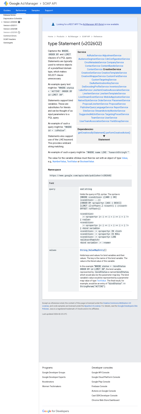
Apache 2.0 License (92, 306)
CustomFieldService (116, 76)
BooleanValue (87, 161)
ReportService (121, 107)
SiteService (89, 110)
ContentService (95, 69)
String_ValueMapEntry (92, 250)
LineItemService (91, 93)
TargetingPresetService (117, 114)
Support (49, 10)
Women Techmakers (51, 386)
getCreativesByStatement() (91, 132)
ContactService (92, 66)
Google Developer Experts (54, 377)
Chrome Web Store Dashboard (105, 400)
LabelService (85, 90)
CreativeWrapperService (93, 76)
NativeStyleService (87, 100)
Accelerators (48, 382)
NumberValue (59, 161)
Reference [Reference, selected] (21, 10)
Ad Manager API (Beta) (93, 24)
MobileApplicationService (117, 97)
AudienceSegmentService (91, 59)
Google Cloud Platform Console (106, 377)
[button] (19, 22)
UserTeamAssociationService (94, 121)
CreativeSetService (91, 72)
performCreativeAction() (118, 132)
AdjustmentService (111, 55)
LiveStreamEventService (90, 97)
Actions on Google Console (104, 391)
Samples (36, 10)
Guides (7, 10)
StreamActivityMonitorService (110, 110)
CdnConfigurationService (117, 59)
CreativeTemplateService (114, 72)
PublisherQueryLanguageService (96, 107)
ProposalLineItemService (95, 104)
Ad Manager (23, 3)
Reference (98, 36)
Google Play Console (101, 382)
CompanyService (115, 62)
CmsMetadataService (95, 62)
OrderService (104, 100)
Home (50, 36)
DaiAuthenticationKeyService (104, 83)
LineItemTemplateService (113, 93)
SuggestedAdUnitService (92, 114)
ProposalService (117, 104)
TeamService (97, 117)
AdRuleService (94, 55)
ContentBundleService (112, 66)
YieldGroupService (119, 121)
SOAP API (50, 3)
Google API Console (100, 372)
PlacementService (121, 100)
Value (124, 158)
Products (60, 36)
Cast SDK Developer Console (105, 395)
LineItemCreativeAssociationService (111, 90)
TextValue (72, 161)
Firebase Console (99, 386)
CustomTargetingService (104, 79)
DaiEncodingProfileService (95, 86)
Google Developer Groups (53, 372)
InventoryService (117, 86)
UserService (111, 117)
